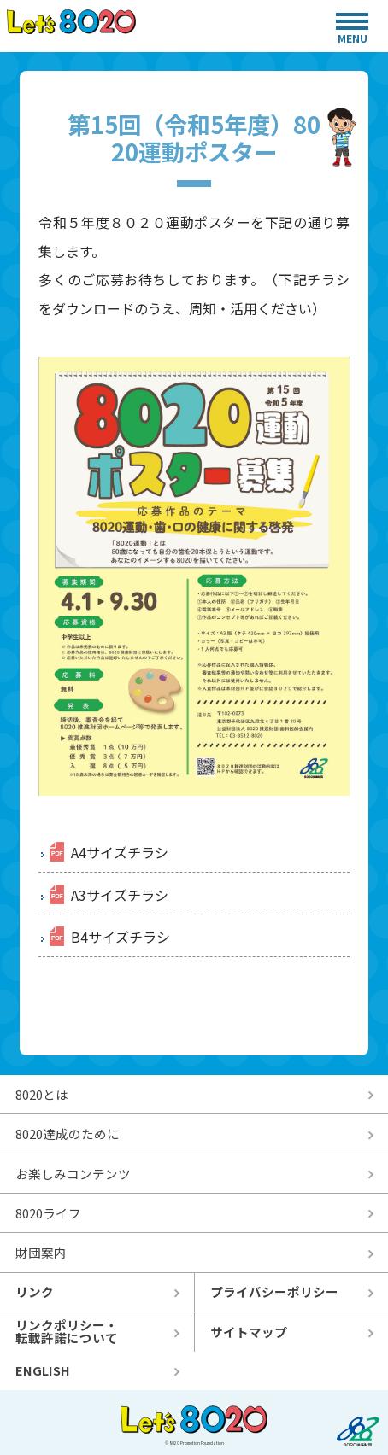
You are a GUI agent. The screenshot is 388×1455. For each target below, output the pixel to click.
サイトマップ (248, 1332)
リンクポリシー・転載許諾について (66, 1331)
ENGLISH (42, 1370)
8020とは (41, 1094)
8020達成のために (67, 1133)
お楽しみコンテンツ (73, 1174)
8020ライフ (48, 1213)
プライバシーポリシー (274, 1291)
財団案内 (41, 1252)
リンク (34, 1291)
